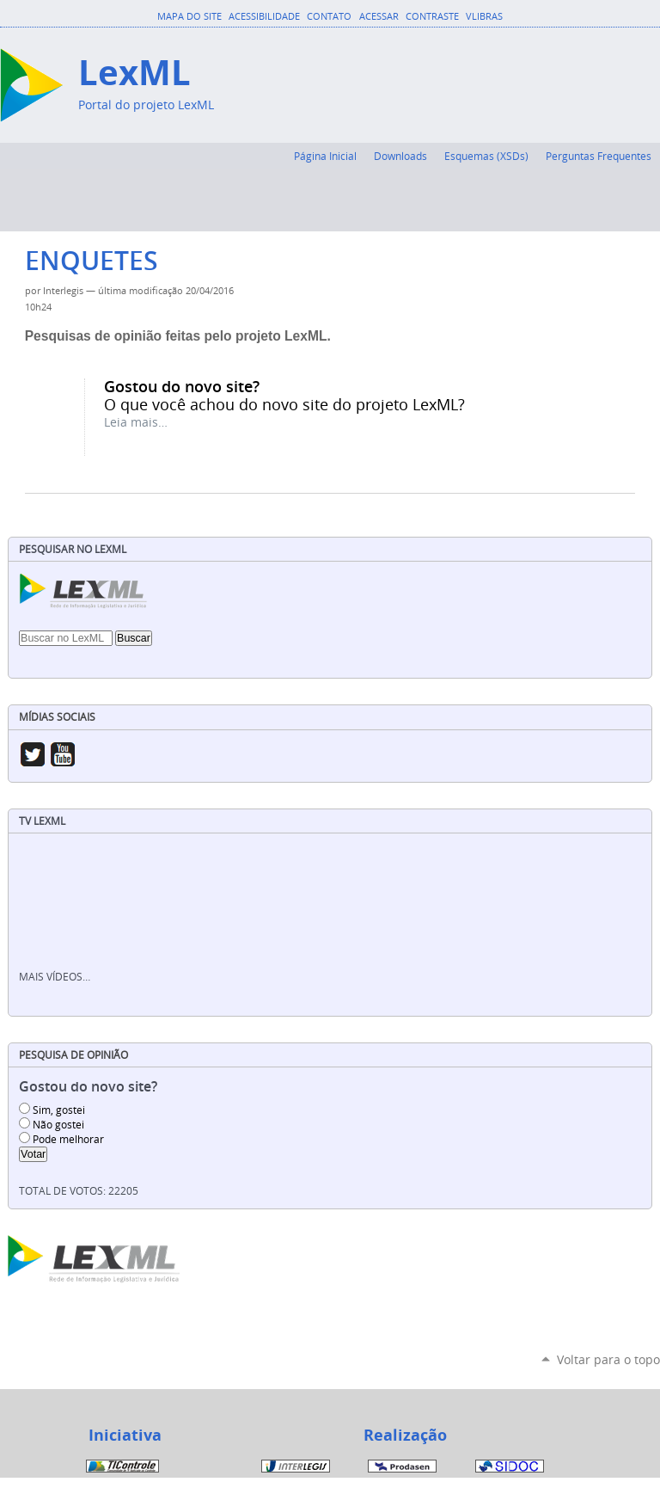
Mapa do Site (189, 16)
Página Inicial (325, 156)
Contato (329, 16)
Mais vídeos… (54, 976)
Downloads (400, 156)
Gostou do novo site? (182, 386)
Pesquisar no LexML (72, 549)
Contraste (432, 16)
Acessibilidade (264, 16)
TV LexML (42, 821)
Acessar (379, 16)
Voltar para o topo (608, 1359)
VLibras (484, 16)
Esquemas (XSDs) (486, 156)
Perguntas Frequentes (598, 156)
